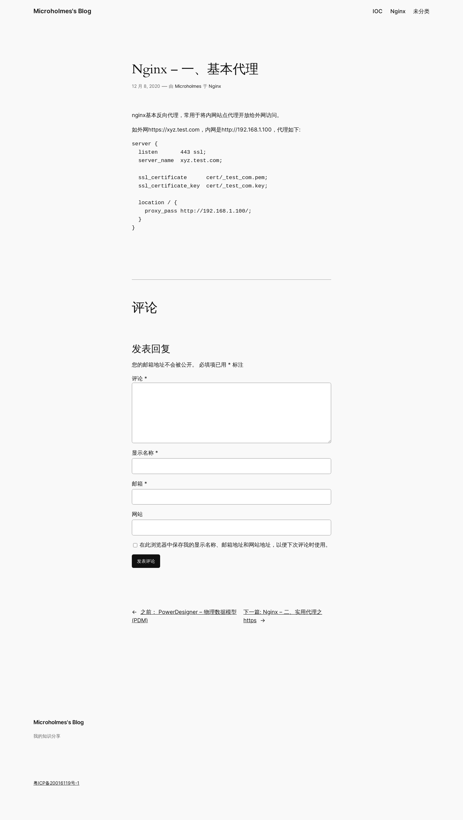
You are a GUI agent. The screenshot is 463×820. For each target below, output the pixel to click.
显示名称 (145, 453)
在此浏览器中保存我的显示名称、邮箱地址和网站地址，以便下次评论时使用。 (235, 545)
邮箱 (139, 483)
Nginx (215, 86)
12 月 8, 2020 (146, 86)
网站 (137, 514)
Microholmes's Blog (62, 11)
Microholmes (188, 86)
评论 (139, 378)
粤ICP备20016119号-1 (56, 783)
